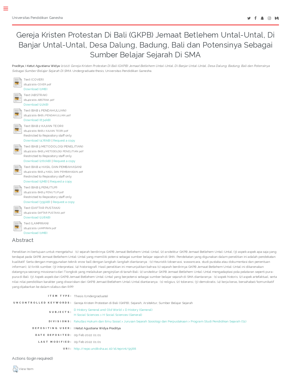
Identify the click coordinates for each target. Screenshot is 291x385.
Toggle (8, 8)
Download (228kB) (37, 217)
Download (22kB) (36, 104)
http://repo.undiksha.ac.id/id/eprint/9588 (105, 348)
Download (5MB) (36, 181)
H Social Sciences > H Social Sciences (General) (108, 315)
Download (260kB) (37, 161)
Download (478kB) (37, 140)
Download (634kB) (37, 120)
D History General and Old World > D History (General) (113, 310)
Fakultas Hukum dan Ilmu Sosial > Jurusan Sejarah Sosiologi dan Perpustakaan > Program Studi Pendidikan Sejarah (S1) (160, 321)
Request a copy (64, 140)
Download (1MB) (36, 89)
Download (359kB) (37, 202)
